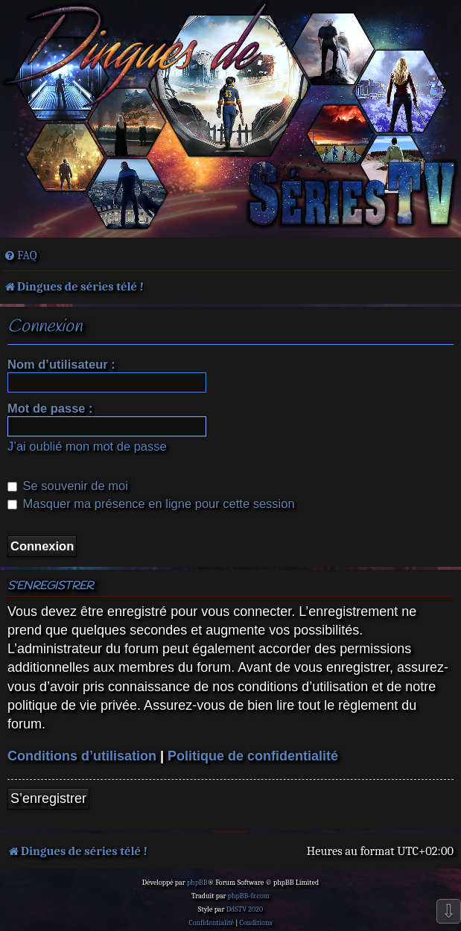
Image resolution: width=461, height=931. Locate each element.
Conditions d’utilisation (81, 756)
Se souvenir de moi (67, 485)
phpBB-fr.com (249, 896)
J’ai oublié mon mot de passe (87, 446)
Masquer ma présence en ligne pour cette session (151, 503)
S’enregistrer (48, 798)
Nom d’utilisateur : (61, 364)
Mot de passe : (50, 408)
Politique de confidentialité (253, 756)
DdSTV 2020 (244, 909)
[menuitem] (20, 255)
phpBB (197, 882)
